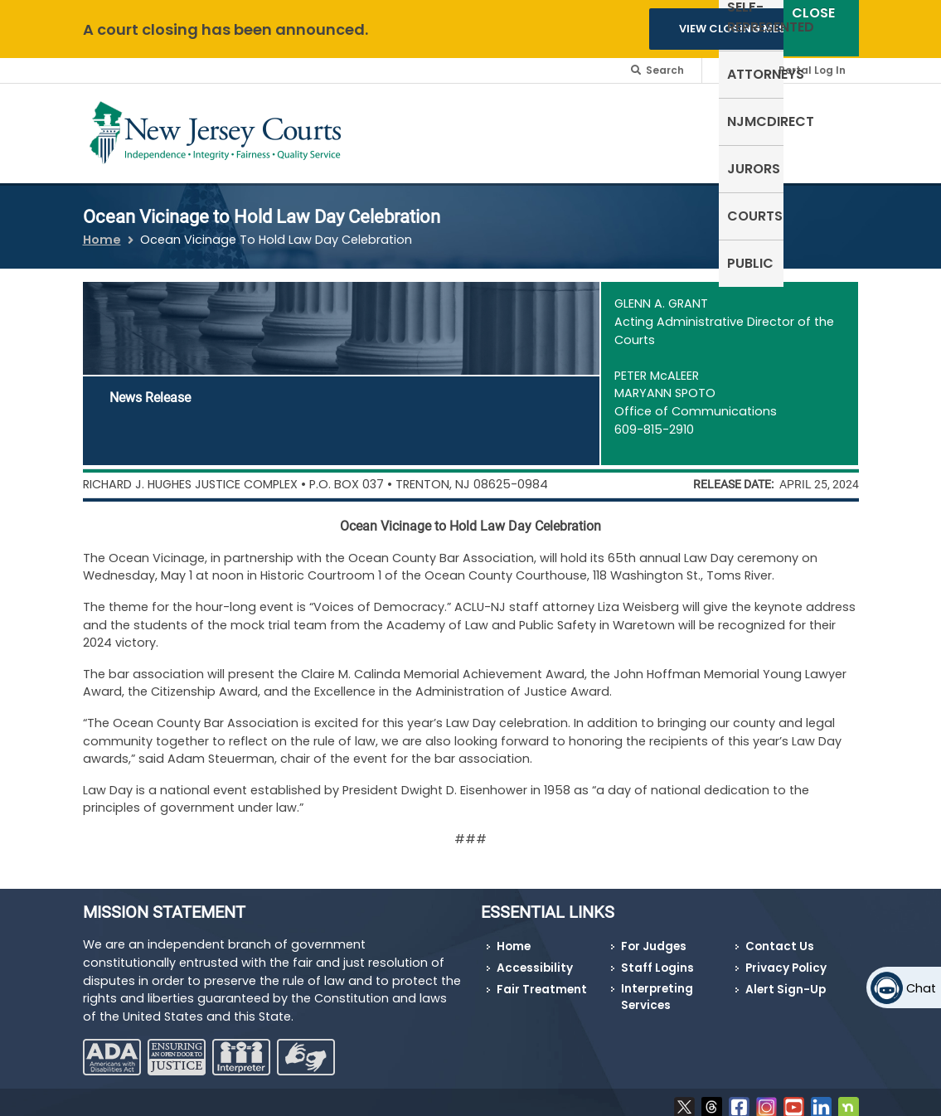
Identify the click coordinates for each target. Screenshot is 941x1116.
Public (827, 119)
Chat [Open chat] (921, 988)
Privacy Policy (786, 958)
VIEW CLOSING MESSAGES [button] (751, 28)
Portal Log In (812, 70)
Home (102, 229)
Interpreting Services (657, 986)
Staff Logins (657, 958)
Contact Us (779, 936)
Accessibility (535, 958)
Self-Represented (393, 129)
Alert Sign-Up (785, 979)
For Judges (653, 936)
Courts (760, 119)
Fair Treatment (542, 979)
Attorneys (503, 119)
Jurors (688, 119)
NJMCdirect (602, 119)
